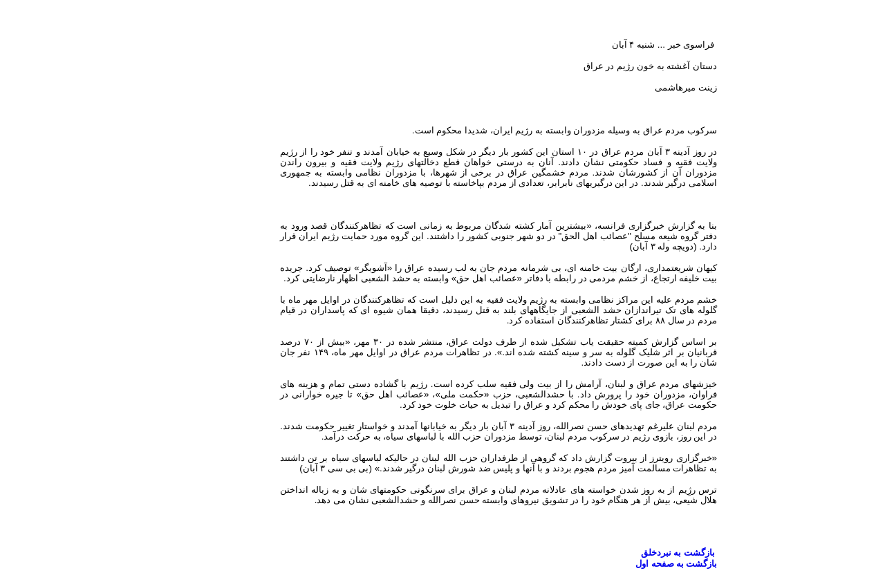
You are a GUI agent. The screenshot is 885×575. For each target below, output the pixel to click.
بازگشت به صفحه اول (620, 563)
